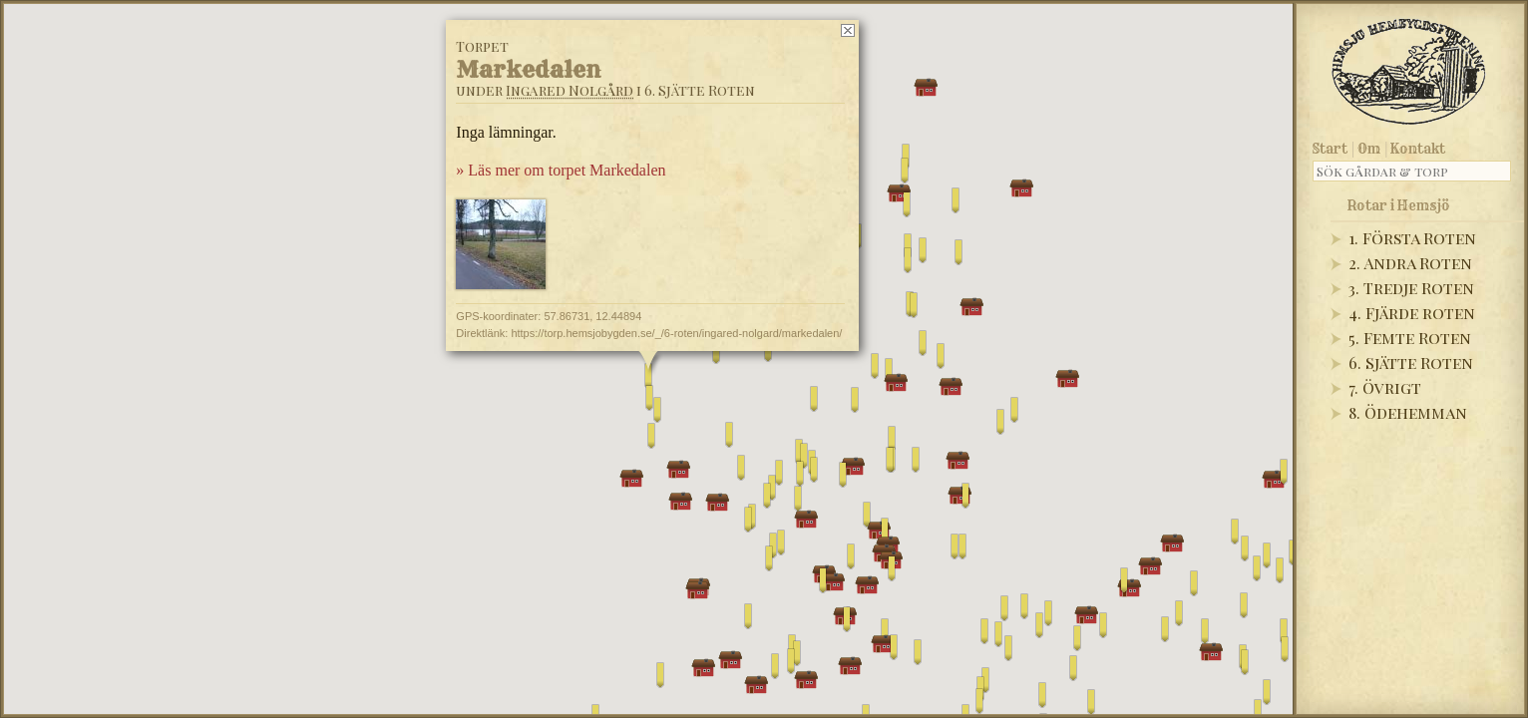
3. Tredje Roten (1411, 287)
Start (1330, 149)
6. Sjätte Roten (1410, 362)
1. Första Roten (1412, 237)
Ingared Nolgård (569, 90)
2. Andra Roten (1410, 262)
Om (1368, 149)
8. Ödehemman (1407, 412)
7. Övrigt (1384, 387)
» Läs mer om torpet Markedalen (560, 170)
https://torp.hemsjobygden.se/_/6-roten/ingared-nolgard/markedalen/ (676, 333)
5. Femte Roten (1409, 337)
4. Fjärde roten (1411, 312)
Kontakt (1417, 149)
